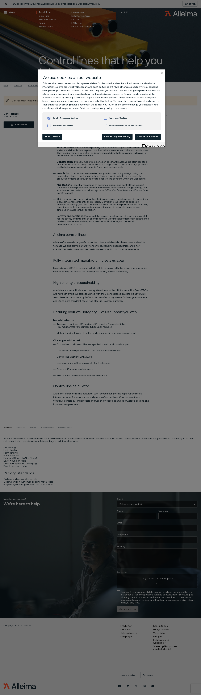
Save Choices (52, 137)
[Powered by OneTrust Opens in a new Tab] (152, 145)
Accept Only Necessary (117, 137)
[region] (101, 108)
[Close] (161, 73)
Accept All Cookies (147, 137)
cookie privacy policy (101, 108)
